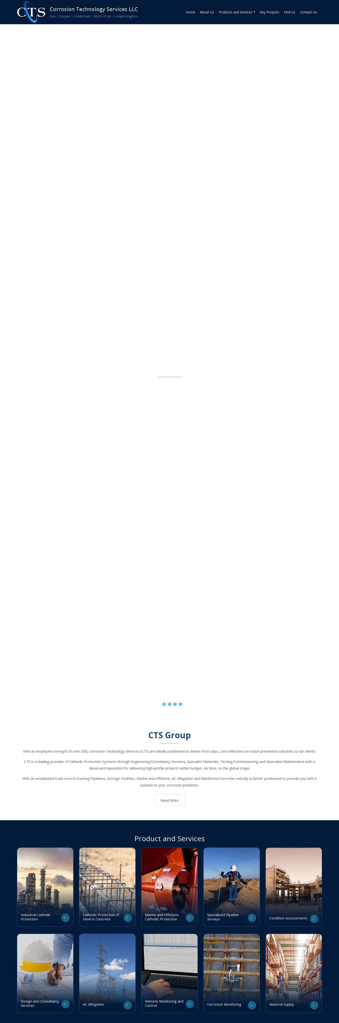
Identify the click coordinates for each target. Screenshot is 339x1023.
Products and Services (235, 12)
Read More (170, 800)
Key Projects (269, 12)
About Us (207, 12)
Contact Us (308, 12)
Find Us (289, 12)
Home (190, 12)
